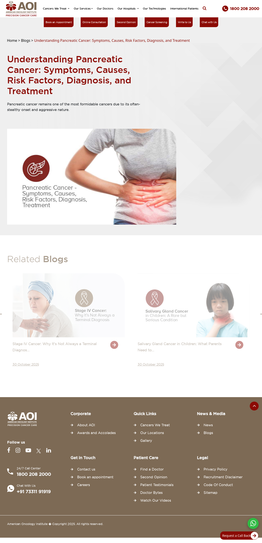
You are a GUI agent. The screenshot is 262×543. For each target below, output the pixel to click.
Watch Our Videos (155, 500)
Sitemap (210, 493)
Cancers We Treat (55, 8)
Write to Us (184, 22)
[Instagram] (19, 450)
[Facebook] (9, 450)
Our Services (82, 8)
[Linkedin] (48, 450)
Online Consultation (94, 22)
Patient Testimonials (156, 485)
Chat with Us (209, 22)
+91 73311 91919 (34, 491)
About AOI (86, 425)
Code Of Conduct (218, 485)
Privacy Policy (215, 469)
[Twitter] (39, 450)
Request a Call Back (239, 536)
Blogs (208, 433)
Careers (83, 485)
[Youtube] (29, 450)
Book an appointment (95, 477)
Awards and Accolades (96, 433)
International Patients (184, 8)
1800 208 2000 (34, 474)
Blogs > (27, 40)
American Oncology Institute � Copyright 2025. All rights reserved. (55, 523)
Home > (14, 40)
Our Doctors (105, 8)
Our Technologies (154, 8)
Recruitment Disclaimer (223, 477)
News (208, 425)
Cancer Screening (156, 22)
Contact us (86, 469)
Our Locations (152, 433)
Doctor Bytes (151, 493)
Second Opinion (126, 22)
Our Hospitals (127, 8)
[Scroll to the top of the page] (254, 406)
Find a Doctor (152, 469)
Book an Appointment (59, 22)
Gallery (146, 440)
